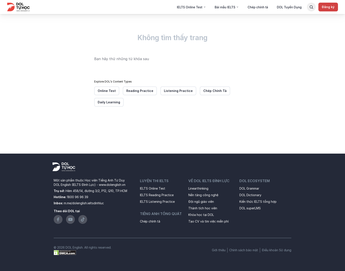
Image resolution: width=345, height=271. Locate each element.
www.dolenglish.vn (112, 185)
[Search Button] (311, 7)
